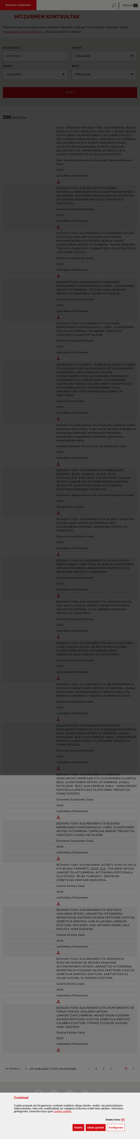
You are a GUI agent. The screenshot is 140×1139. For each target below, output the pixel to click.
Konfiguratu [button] (117, 1127)
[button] (123, 1119)
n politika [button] (62, 1111)
